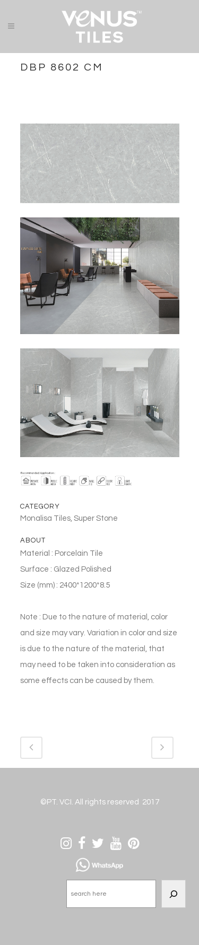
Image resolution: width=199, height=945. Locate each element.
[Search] (173, 894)
